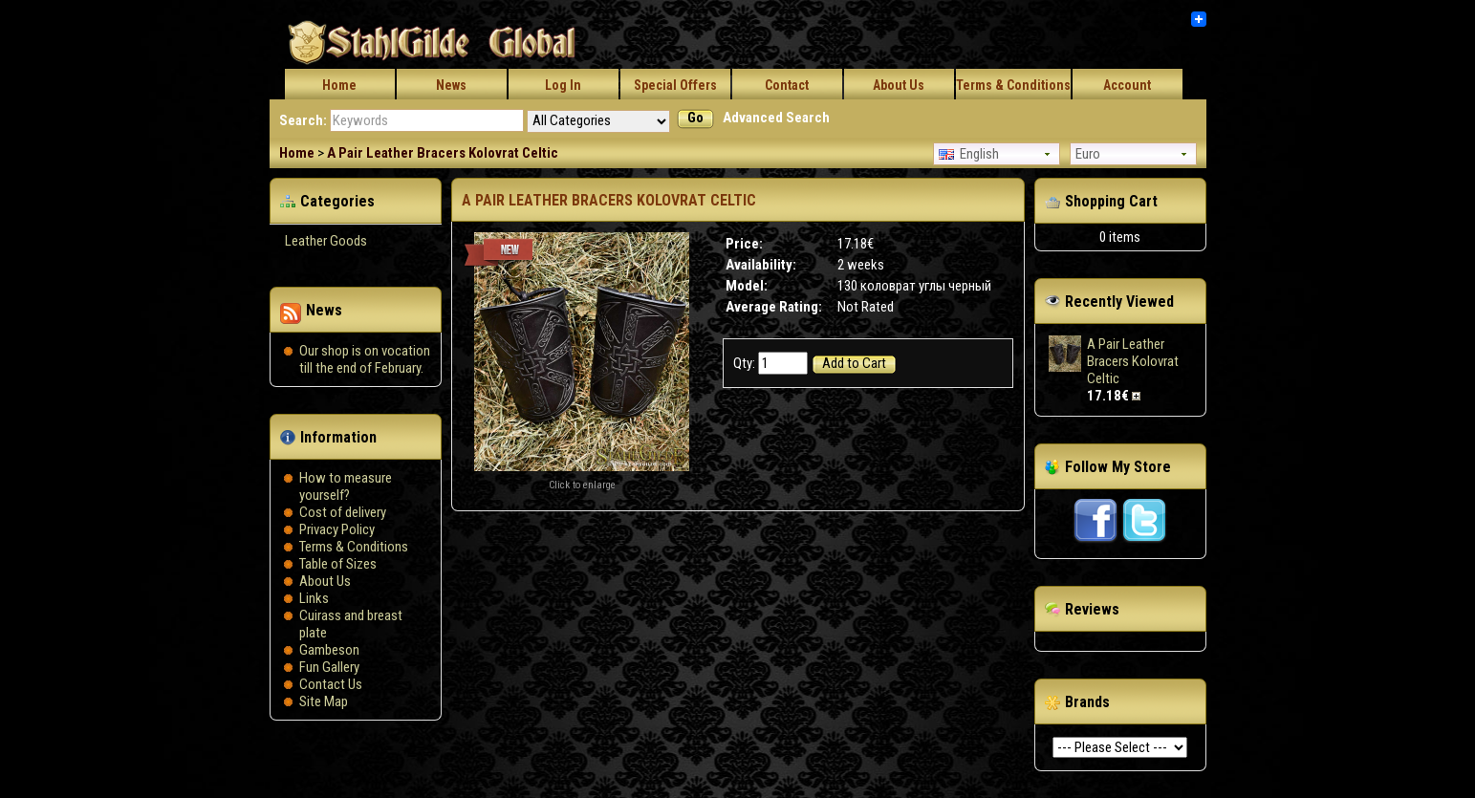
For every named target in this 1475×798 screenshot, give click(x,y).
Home (339, 85)
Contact (787, 85)
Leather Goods (326, 240)
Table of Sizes (338, 563)
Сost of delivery (342, 512)
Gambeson (329, 649)
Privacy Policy (337, 529)
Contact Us (330, 684)
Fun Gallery (329, 667)
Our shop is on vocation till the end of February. (364, 359)
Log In (563, 85)
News (451, 85)
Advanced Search (776, 117)
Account (1127, 85)
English (969, 153)
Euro (1087, 153)
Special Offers (675, 85)
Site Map (323, 701)
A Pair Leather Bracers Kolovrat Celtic (442, 153)
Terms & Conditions (1013, 85)
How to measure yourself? (345, 486)
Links (314, 598)
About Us (898, 85)
